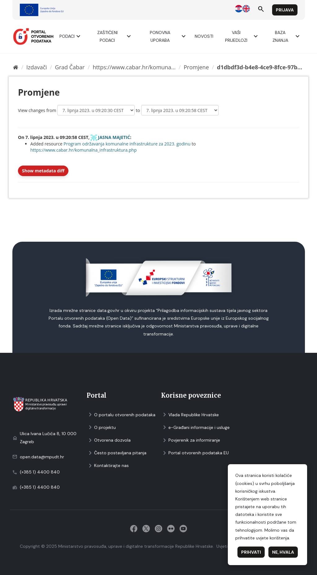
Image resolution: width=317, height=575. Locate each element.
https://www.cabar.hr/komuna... (134, 67)
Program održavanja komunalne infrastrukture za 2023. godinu (126, 144)
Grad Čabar (70, 67)
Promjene (196, 67)
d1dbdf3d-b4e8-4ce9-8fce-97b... (259, 67)
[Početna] (15, 67)
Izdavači (36, 67)
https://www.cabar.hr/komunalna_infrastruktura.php (83, 150)
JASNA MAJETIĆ (114, 137)
